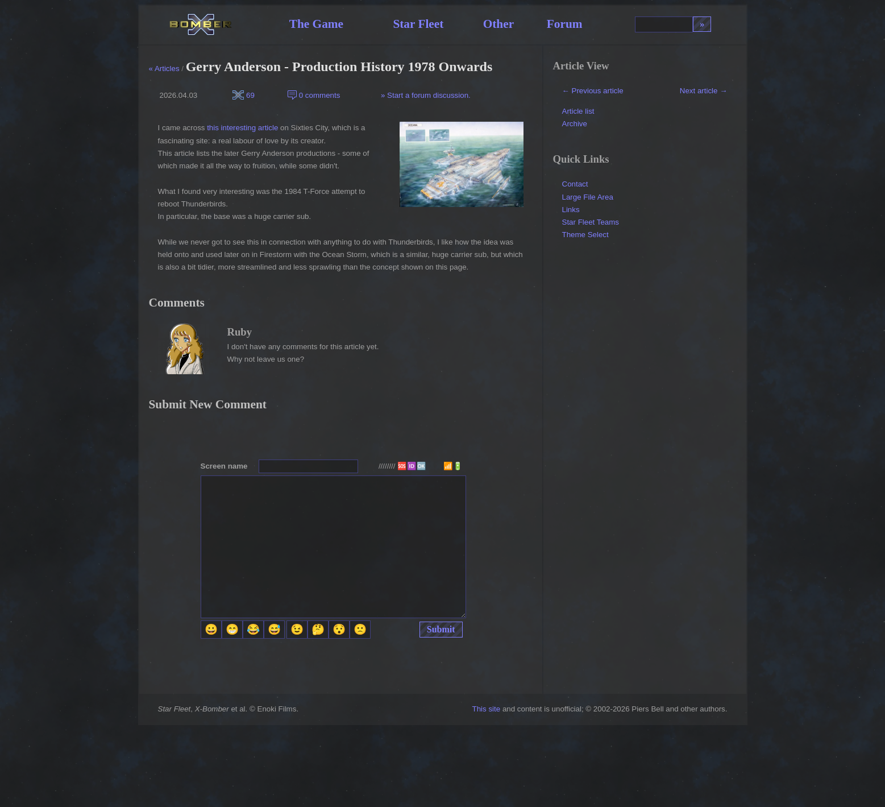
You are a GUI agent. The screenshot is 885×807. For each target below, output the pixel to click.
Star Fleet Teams (591, 222)
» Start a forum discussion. (425, 95)
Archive (574, 123)
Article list (578, 111)
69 (243, 95)
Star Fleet (418, 24)
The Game (316, 24)
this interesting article (242, 127)
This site (486, 709)
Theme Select (585, 234)
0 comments (314, 95)
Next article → (704, 90)
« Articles (164, 68)
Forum (565, 24)
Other (498, 24)
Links (571, 209)
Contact (575, 184)
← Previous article (593, 90)
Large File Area (587, 197)
